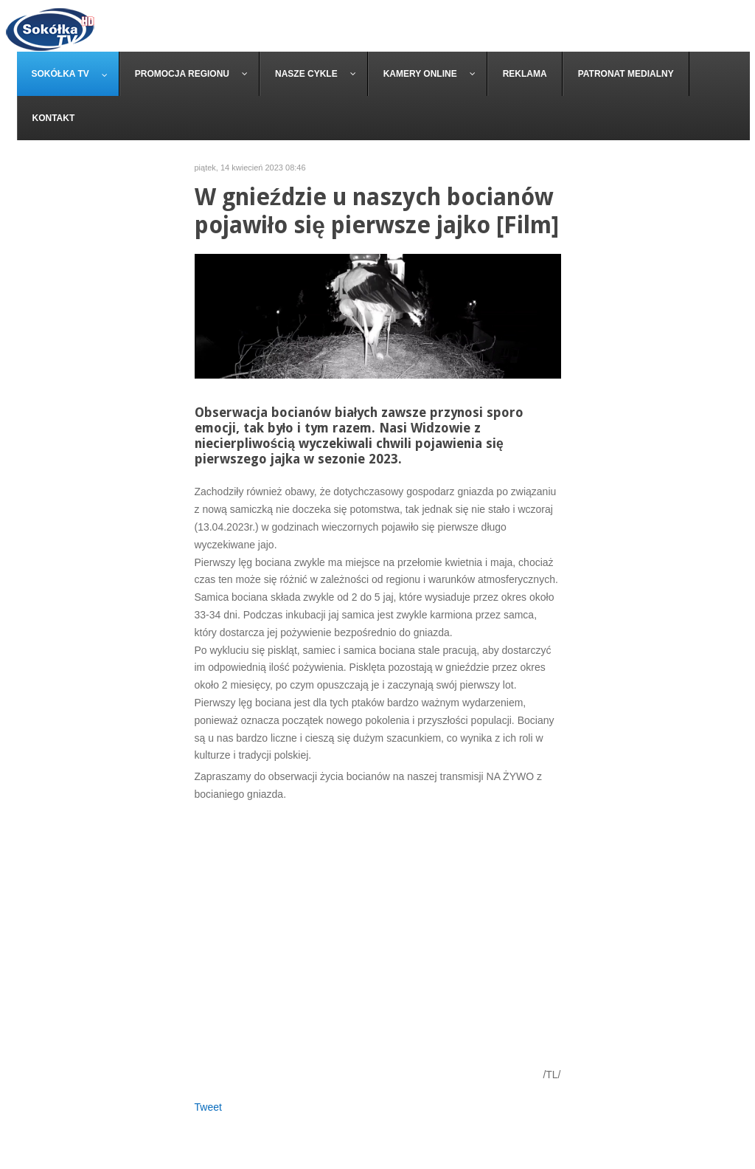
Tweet (208, 1107)
